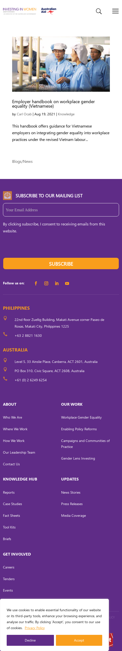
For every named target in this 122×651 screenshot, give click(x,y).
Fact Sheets (11, 515)
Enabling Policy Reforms (79, 429)
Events (8, 590)
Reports (9, 492)
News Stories (70, 492)
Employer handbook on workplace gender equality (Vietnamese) (53, 103)
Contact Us (11, 464)
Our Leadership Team (19, 452)
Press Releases (72, 503)
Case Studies (12, 503)
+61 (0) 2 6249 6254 (31, 380)
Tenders (9, 578)
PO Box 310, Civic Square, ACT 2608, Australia (49, 370)
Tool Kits (9, 527)
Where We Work (15, 429)
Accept (79, 640)
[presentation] (40, 248)
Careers (8, 567)
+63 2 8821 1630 (28, 335)
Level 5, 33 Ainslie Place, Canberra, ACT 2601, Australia (56, 361)
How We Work (13, 440)
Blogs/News (22, 161)
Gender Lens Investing (78, 458)
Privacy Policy (35, 627)
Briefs (7, 538)
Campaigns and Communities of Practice (85, 443)
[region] (54, 625)
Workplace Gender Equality (81, 417)
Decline (30, 640)
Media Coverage (73, 515)
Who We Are (12, 417)
